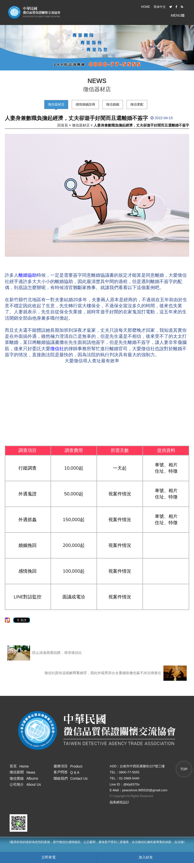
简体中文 (160, 7)
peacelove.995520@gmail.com (144, 790)
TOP (184, 769)
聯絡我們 (71, 778)
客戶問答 (67, 772)
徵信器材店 (56, 104)
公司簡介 (25, 784)
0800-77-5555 (129, 772)
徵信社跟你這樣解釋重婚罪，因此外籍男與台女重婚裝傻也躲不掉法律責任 (115, 673)
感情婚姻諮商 (85, 104)
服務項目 (68, 766)
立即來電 (48, 857)
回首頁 (62, 125)
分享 (6, 619)
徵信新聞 (22, 772)
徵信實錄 (24, 778)
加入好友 (146, 857)
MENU (177, 15)
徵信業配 (136, 104)
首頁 (19, 766)
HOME (145, 7)
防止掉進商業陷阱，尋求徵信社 (44, 653)
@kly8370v (131, 784)
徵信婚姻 (112, 104)
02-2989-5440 (129, 778)
